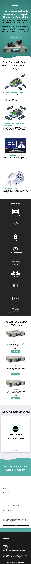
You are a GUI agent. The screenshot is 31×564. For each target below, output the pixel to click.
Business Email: (6, 492)
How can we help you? (7, 510)
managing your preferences (16, 521)
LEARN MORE (15, 351)
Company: (5, 488)
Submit (16, 525)
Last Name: (5, 484)
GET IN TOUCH (15, 37)
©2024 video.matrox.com (12, 562)
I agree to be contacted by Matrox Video (10, 516)
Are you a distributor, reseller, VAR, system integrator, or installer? (14, 505)
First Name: (5, 479)
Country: (4, 501)
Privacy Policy (21, 562)
